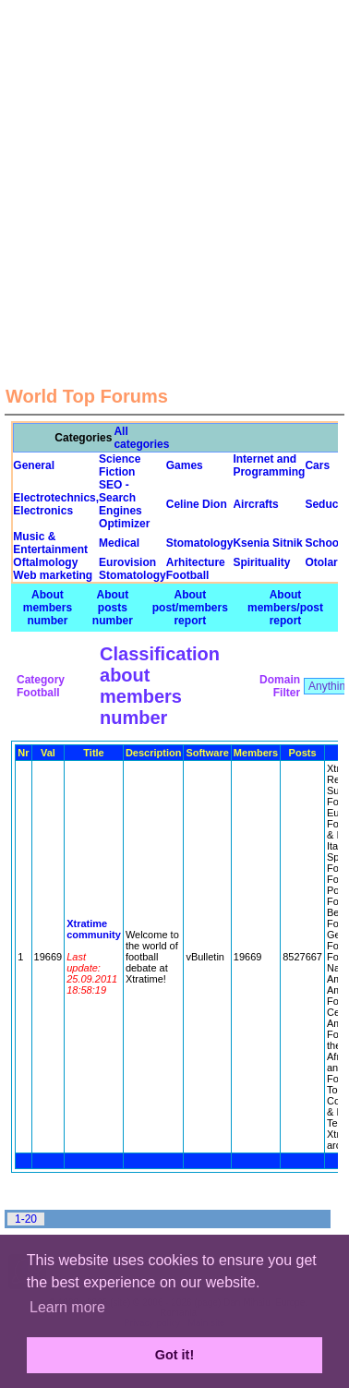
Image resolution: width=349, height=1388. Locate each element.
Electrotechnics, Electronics (56, 504)
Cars (317, 465)
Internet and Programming (269, 465)
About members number (47, 607)
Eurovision (127, 562)
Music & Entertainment (50, 543)
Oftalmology (45, 562)
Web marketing (52, 575)
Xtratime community (93, 929)
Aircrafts (255, 504)
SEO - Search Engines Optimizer (124, 504)
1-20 (26, 1219)
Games (184, 465)
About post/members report (190, 607)
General (33, 465)
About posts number (112, 607)
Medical (119, 543)
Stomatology (200, 543)
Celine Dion (196, 504)
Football (188, 575)
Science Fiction (119, 465)
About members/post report (285, 607)
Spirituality (261, 562)
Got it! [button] (174, 1354)
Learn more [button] (67, 1307)
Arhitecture (195, 562)
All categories (141, 438)
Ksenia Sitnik (267, 543)
